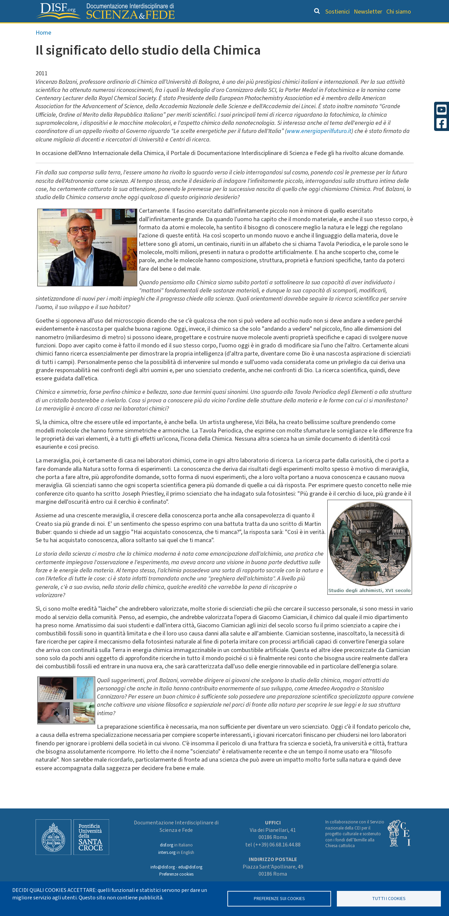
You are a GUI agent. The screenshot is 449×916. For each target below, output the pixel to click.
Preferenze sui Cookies (279, 898)
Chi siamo (398, 11)
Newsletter (368, 11)
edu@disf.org (190, 867)
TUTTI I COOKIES (389, 898)
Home (43, 47)
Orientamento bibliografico (190, 29)
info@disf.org (162, 867)
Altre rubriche (380, 29)
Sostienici (337, 11)
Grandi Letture (108, 29)
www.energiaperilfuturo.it (319, 145)
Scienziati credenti (319, 29)
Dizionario (265, 29)
